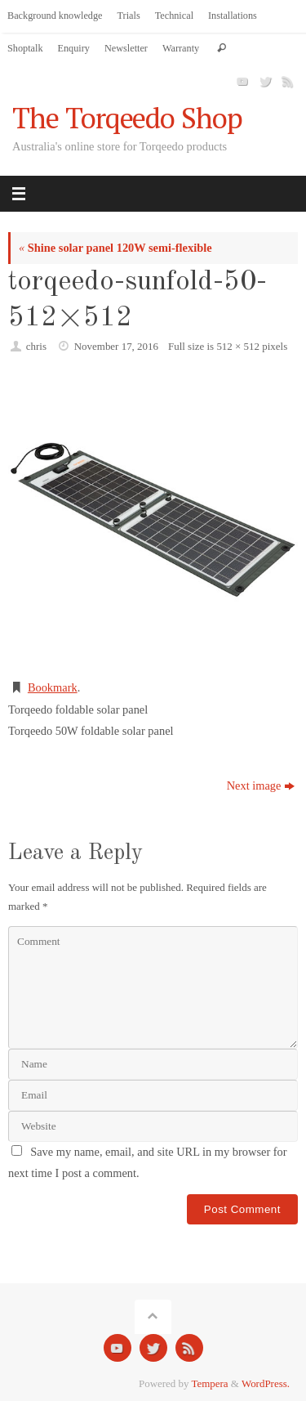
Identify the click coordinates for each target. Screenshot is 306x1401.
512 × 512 (237, 346)
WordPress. (266, 1383)
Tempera (210, 1383)
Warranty (180, 48)
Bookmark (53, 687)
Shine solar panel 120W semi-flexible (115, 247)
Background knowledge (55, 15)
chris (36, 346)
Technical (174, 15)
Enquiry (74, 48)
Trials (129, 15)
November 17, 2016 (116, 346)
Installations (232, 15)
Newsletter (126, 48)
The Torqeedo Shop (127, 118)
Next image (261, 785)
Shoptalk (25, 48)
